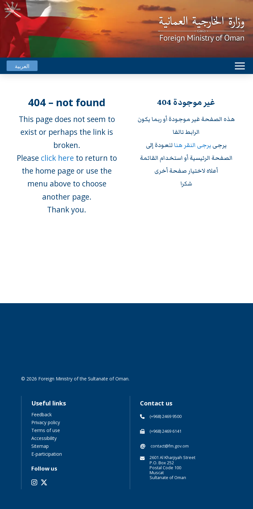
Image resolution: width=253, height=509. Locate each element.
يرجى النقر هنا (193, 145)
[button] (239, 66)
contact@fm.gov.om (170, 446)
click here (57, 158)
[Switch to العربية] (22, 66)
